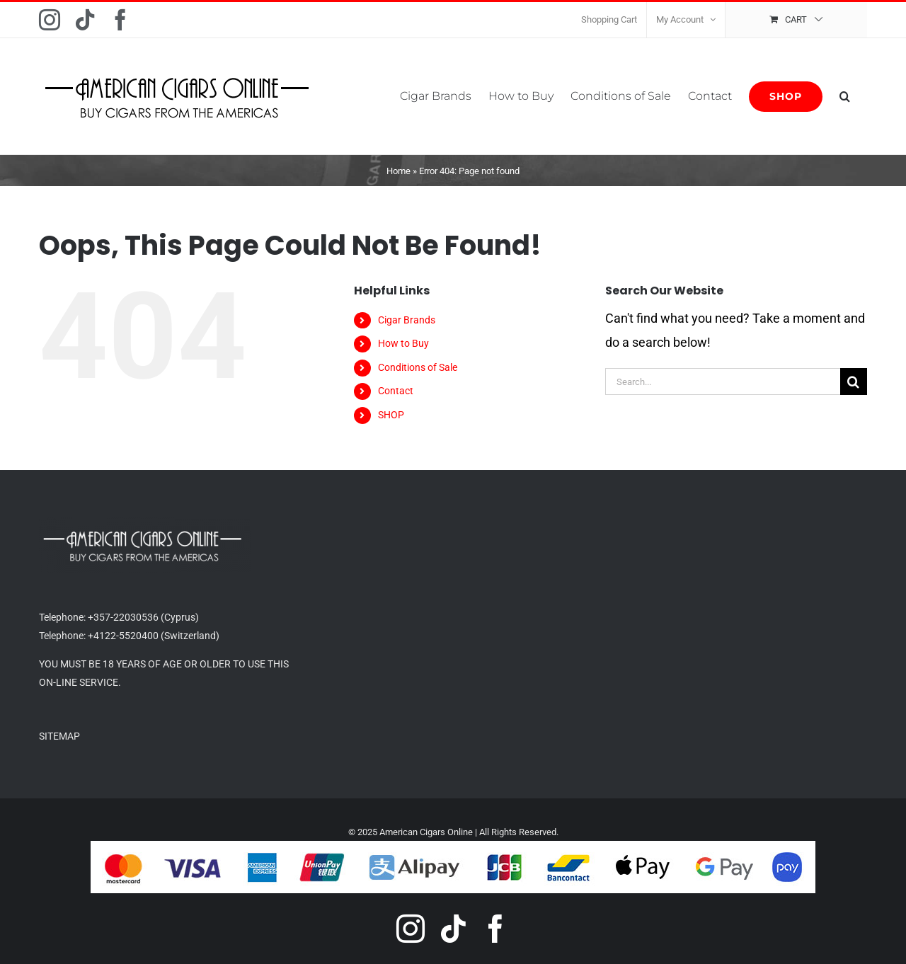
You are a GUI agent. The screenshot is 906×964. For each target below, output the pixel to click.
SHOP (391, 414)
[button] (844, 96)
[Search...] (722, 381)
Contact (395, 390)
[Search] (853, 381)
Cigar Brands (406, 320)
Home (398, 171)
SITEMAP (59, 736)
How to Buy (403, 343)
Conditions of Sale (417, 367)
